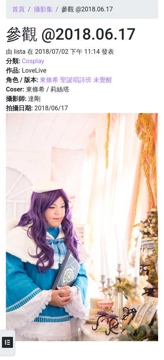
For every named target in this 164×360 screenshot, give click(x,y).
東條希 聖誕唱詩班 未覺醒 (76, 80)
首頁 (18, 9)
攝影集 (43, 9)
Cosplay (33, 61)
